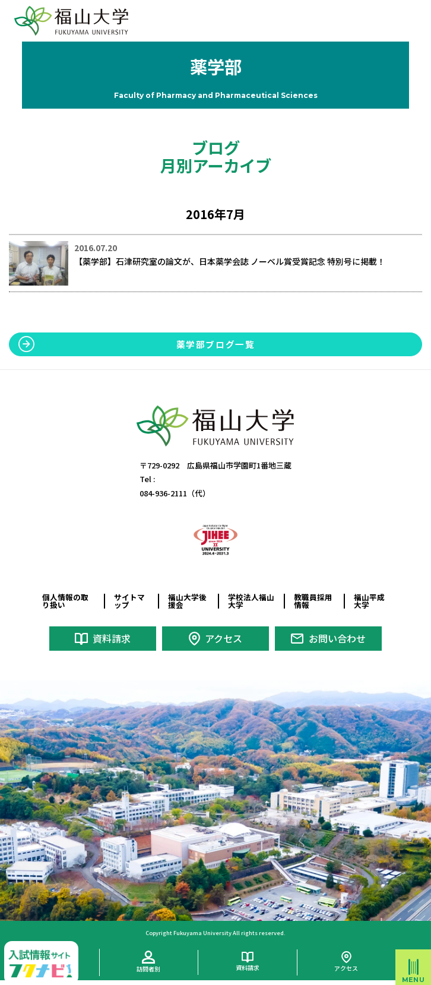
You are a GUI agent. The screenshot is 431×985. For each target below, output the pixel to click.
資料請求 (112, 638)
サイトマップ (129, 600)
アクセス (223, 638)
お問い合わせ (337, 638)
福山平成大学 (369, 600)
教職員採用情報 (313, 600)
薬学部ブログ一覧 (215, 344)
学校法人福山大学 (251, 600)
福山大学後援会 (187, 600)
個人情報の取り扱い (65, 600)
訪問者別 (148, 968)
